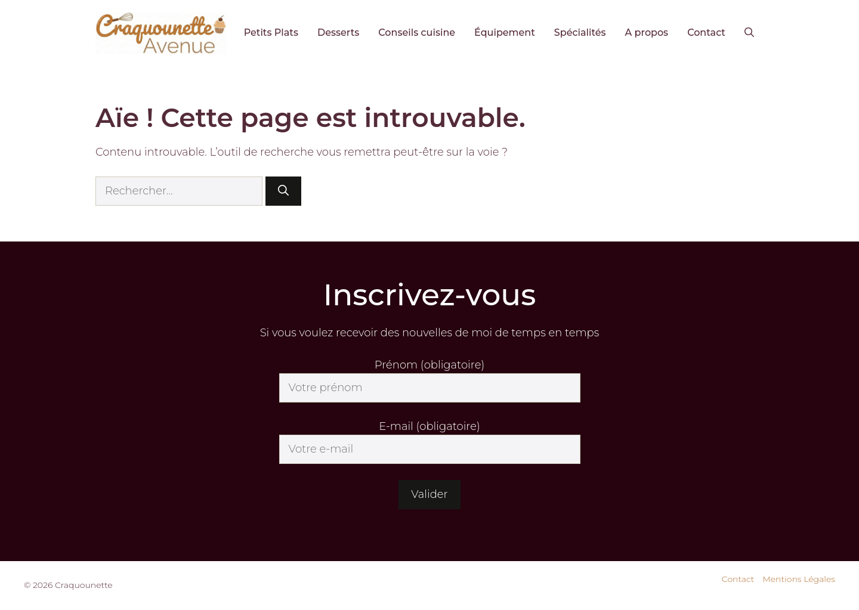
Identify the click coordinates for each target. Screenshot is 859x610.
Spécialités (580, 32)
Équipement (504, 32)
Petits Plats (271, 32)
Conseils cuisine (416, 32)
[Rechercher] (283, 191)
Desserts (338, 32)
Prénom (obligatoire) (429, 364)
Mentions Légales (798, 579)
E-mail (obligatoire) (429, 426)
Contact (706, 32)
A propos (647, 32)
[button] (749, 33)
